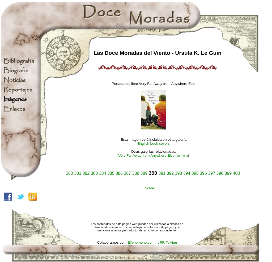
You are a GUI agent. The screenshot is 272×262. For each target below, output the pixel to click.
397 (211, 173)
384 (102, 173)
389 (144, 173)
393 (178, 173)
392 (170, 173)
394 (186, 173)
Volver (150, 188)
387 (127, 173)
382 (86, 173)
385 (110, 173)
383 (94, 173)
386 (119, 173)
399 (228, 173)
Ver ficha (182, 155)
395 (195, 173)
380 (69, 173)
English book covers (153, 143)
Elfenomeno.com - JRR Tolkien (152, 242)
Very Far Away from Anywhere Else (146, 155)
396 (203, 173)
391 (161, 173)
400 (236, 173)
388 (135, 173)
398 (219, 173)
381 (77, 173)
